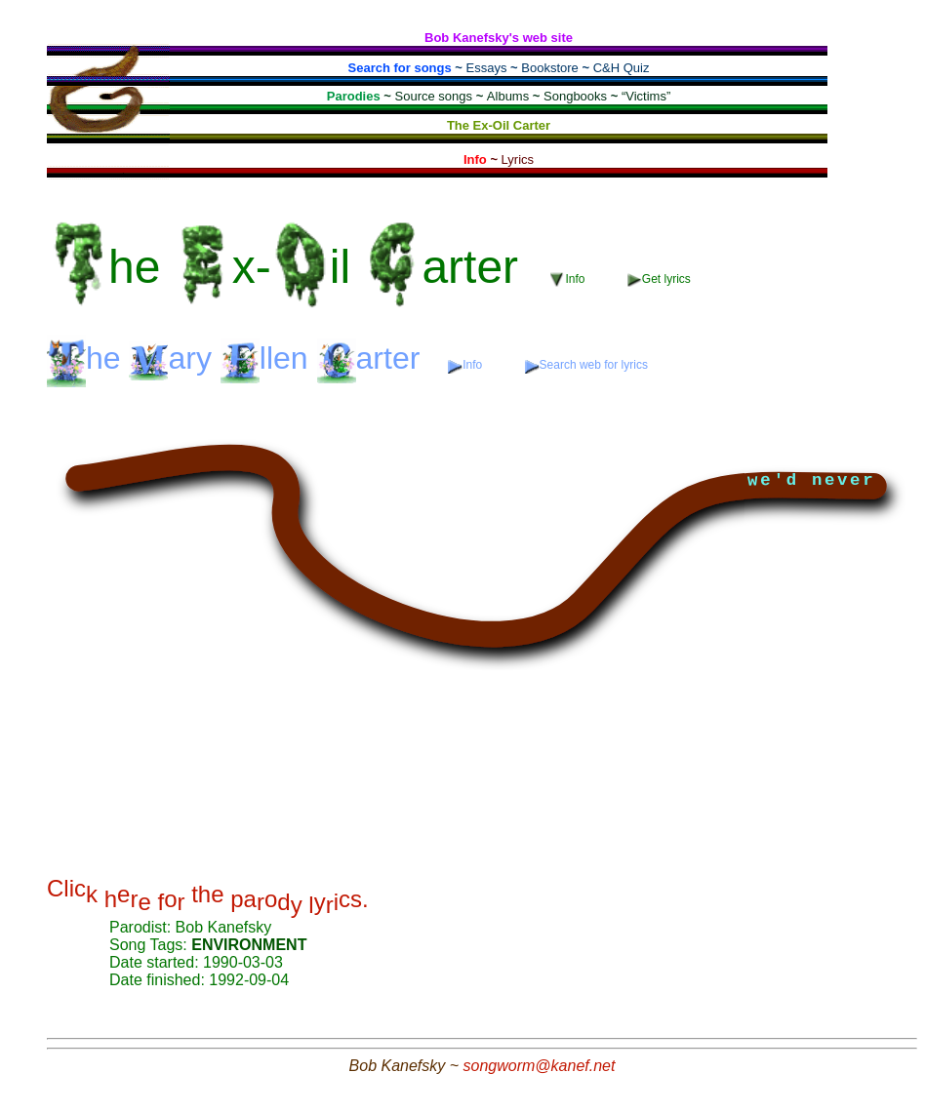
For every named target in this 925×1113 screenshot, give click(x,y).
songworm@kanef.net (539, 1065)
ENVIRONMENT (248, 944)
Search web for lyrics (586, 365)
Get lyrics (659, 279)
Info (568, 279)
